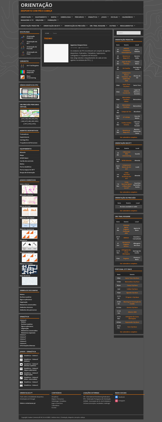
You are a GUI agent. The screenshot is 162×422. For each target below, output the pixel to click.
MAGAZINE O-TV (27, 20)
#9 (32, 121)
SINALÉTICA (93, 17)
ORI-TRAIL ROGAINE (98, 25)
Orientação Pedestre (31, 37)
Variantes (24, 61)
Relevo (22, 294)
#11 (25, 124)
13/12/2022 (73, 48)
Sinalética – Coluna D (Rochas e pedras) (31, 364)
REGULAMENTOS (127, 25)
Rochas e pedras (25, 297)
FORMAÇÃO (53, 20)
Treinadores (24, 134)
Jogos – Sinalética (28, 351)
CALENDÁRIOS (128, 17)
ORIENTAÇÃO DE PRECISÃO (76, 25)
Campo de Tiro (126, 111)
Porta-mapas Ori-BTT (27, 170)
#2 (26, 119)
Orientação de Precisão (32, 48)
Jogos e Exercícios (57, 403)
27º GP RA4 (126, 117)
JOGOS (105, 17)
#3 (29, 119)
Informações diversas (27, 346)
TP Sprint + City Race (132, 297)
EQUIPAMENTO (42, 17)
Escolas (54, 407)
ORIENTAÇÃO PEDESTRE (31, 25)
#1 (23, 119)
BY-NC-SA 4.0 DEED (44, 417)
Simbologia (55, 401)
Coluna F (23, 339)
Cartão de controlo (26, 161)
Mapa (22, 155)
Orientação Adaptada (31, 71)
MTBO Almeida (126, 160)
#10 (36, 121)
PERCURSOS (80, 17)
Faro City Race (132, 327)
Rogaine (126, 258)
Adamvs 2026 (132, 312)
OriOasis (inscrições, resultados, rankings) (96, 403)
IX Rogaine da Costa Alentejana (126, 252)
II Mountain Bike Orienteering (126, 154)
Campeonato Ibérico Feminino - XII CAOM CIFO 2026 (126, 77)
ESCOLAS (115, 17)
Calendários (55, 405)
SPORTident (24, 158)
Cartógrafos (24, 140)
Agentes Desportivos (78, 45)
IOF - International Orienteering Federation (96, 397)
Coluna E (23, 337)
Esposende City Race (132, 322)
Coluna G (23, 341)
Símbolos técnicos (26, 307)
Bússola (22, 152)
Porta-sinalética (25, 167)
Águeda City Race (132, 292)
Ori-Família (126, 68)
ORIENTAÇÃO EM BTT (53, 25)
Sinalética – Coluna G (31, 385)
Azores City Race (132, 307)
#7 (26, 121)
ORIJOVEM (41, 20)
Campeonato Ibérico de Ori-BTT (126, 167)
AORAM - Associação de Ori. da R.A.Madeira (97, 401)
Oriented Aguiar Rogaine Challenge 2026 (126, 229)
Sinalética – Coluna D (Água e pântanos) (31, 369)
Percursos (60, 399)
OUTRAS (113, 25)
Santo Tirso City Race (132, 278)
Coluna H (23, 343)
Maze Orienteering (31, 77)
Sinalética (63, 401)
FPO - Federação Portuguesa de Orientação (97, 399)
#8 (29, 121)
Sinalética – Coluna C (31, 355)
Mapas (54, 399)
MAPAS (55, 17)
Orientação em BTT (32, 42)
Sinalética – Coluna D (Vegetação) (31, 374)
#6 (23, 121)
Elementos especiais (27, 333)
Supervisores (24, 137)
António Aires (84, 48)
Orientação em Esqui (32, 53)
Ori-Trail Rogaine (33, 65)
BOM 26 (126, 238)
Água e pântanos (26, 299)
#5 (36, 119)
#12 (29, 124)
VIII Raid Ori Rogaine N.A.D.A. (126, 244)
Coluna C (23, 335)
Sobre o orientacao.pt (28, 403)
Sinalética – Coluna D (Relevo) (31, 360)
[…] (92, 60)
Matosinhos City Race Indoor (126, 99)
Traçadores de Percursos (28, 143)
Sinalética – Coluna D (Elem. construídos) (31, 378)
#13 (33, 124)
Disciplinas (25, 32)
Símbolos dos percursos (28, 310)
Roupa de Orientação (27, 172)
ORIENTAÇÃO (27, 17)
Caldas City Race (132, 289)
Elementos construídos (28, 305)
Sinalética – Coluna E (31, 382)
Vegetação (23, 302)
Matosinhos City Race (132, 282)
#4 (33, 119)
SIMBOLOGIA (67, 17)
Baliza (22, 164)
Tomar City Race (132, 285)
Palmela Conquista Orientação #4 (126, 50)
